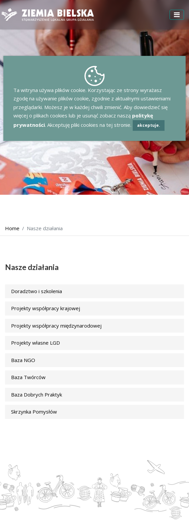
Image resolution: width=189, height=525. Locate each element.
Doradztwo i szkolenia (36, 291)
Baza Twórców (28, 377)
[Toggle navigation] (177, 15)
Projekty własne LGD (35, 342)
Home (12, 228)
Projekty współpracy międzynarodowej (56, 325)
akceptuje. (148, 125)
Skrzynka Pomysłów (34, 411)
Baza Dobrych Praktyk (36, 394)
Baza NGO (23, 360)
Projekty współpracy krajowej (45, 308)
